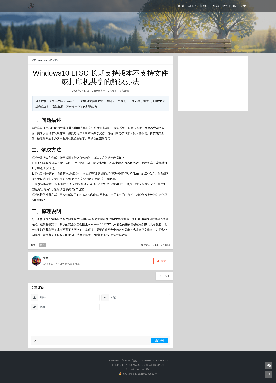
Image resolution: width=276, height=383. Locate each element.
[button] (161, 261)
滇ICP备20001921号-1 (138, 369)
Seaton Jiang (156, 364)
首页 (181, 6)
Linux (214, 6)
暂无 (42, 245)
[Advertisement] (213, 83)
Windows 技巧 (45, 60)
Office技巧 (197, 6)
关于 (243, 6)
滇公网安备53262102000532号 (137, 373)
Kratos (126, 364)
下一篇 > (164, 276)
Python (229, 6)
